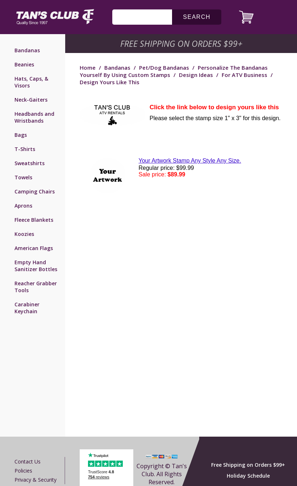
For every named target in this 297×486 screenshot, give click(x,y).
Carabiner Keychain (26, 308)
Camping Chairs (34, 191)
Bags (20, 134)
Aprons (23, 205)
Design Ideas (196, 74)
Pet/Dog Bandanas (164, 67)
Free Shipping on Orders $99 (182, 43)
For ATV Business (244, 74)
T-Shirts (24, 149)
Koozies (24, 233)
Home (88, 67)
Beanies (24, 64)
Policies (23, 470)
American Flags (33, 248)
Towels (23, 177)
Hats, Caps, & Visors (31, 82)
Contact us (27, 461)
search (196, 17)
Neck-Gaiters (30, 99)
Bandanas (27, 50)
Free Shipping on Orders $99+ (248, 464)
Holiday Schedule (248, 475)
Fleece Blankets (33, 219)
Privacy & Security (35, 479)
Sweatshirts (29, 163)
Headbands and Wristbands (34, 117)
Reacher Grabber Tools (35, 287)
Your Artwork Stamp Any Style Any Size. (190, 161)
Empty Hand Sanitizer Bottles (35, 266)
